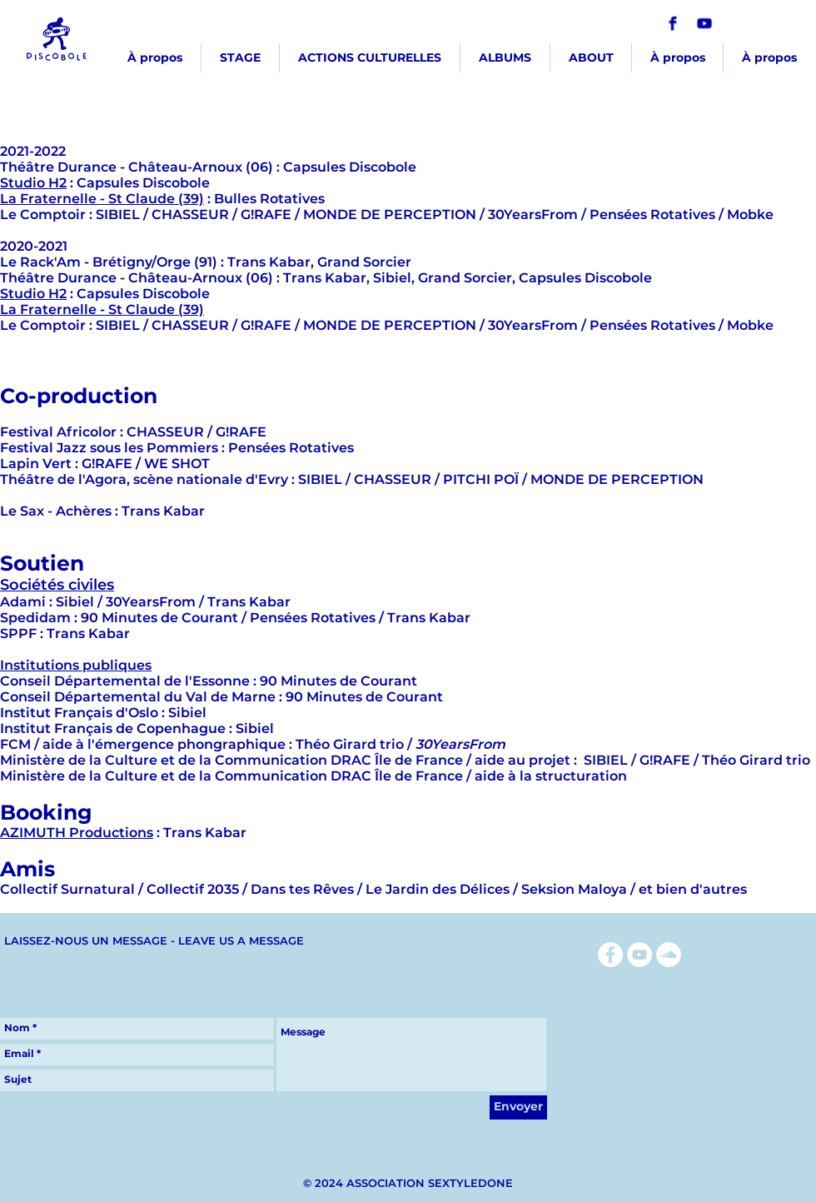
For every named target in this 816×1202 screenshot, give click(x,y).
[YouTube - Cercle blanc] (639, 954)
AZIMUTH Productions (76, 832)
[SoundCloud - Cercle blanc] (668, 954)
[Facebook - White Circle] (610, 954)
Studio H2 (33, 183)
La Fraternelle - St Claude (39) (102, 199)
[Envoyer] (518, 1107)
